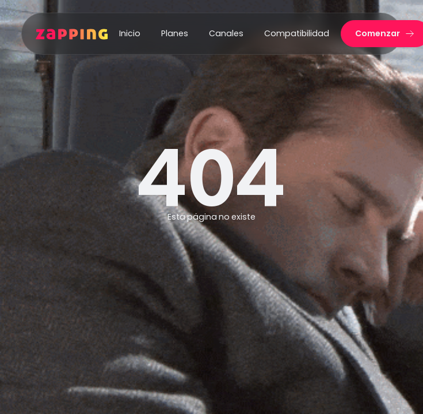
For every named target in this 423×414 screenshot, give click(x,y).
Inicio (129, 33)
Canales (226, 33)
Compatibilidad (296, 33)
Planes (174, 33)
